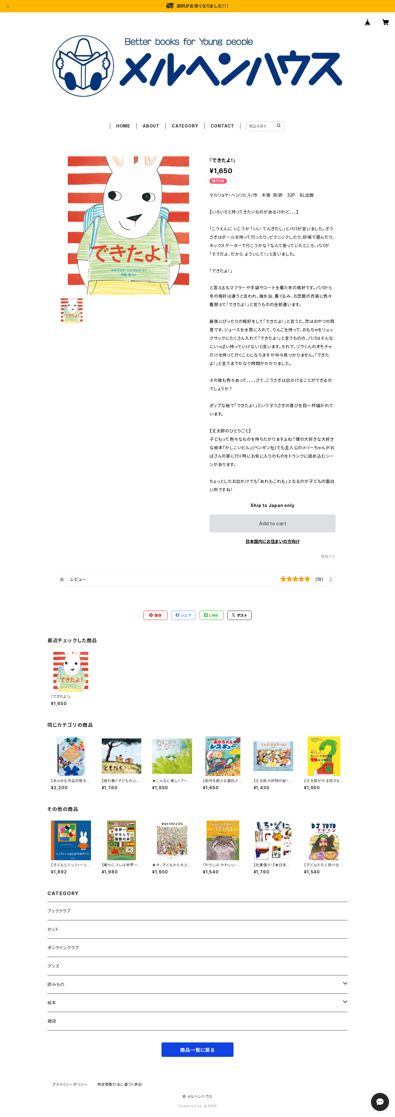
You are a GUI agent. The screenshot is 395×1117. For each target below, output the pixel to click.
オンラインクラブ (63, 947)
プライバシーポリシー (70, 1084)
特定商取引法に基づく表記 (119, 1084)
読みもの (56, 984)
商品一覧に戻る (197, 1050)
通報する (328, 556)
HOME (123, 125)
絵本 (51, 1002)
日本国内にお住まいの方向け (273, 541)
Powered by (197, 1106)
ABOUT (151, 125)
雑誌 (51, 1020)
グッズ (53, 965)
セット (53, 929)
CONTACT (222, 125)
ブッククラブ (59, 910)
